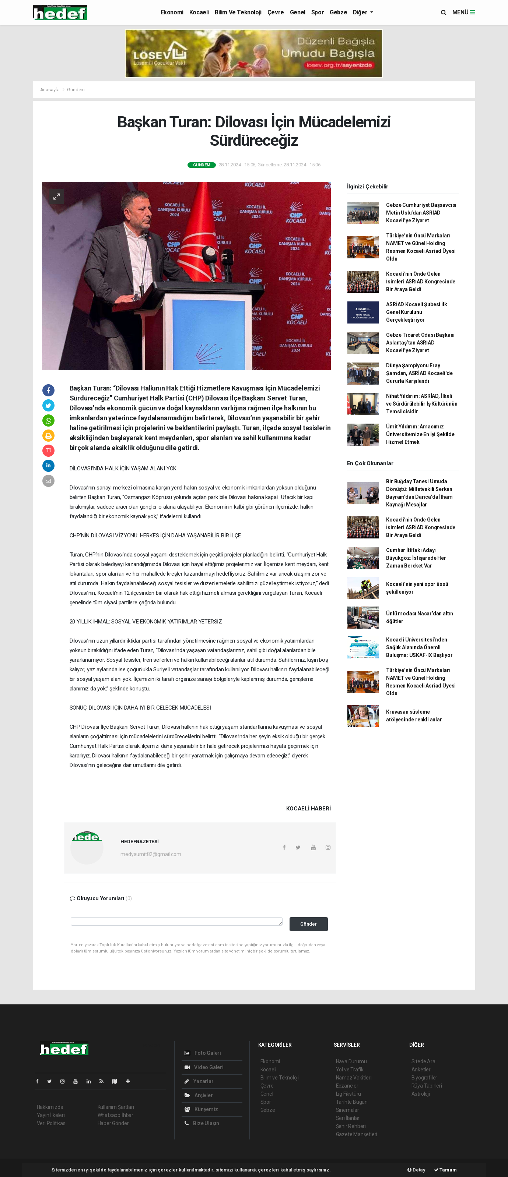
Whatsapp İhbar (115, 1115)
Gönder (308, 924)
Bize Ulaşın (202, 1123)
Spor (317, 12)
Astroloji (420, 1094)
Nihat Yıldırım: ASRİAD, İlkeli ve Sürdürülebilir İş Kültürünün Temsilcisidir (421, 403)
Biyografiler (424, 1078)
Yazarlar (199, 1081)
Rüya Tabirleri (426, 1086)
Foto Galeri (203, 1053)
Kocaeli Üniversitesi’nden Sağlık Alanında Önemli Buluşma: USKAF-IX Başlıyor (419, 647)
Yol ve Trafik (350, 1069)
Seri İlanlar (348, 1118)
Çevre (275, 12)
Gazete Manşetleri (357, 1134)
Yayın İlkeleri (51, 1115)
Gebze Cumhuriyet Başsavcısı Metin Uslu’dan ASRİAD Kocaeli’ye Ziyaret (421, 212)
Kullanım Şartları (116, 1107)
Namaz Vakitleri (354, 1078)
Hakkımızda (50, 1107)
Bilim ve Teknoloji (238, 12)
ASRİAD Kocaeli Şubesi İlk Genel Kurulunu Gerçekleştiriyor (416, 312)
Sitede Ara (423, 1061)
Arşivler (199, 1095)
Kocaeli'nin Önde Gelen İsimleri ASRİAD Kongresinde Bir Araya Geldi (420, 281)
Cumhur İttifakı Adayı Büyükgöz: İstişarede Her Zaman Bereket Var (416, 558)
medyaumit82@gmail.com (150, 854)
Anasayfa (50, 89)
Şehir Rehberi (351, 1126)
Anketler (421, 1069)
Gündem (76, 89)
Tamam (445, 1170)
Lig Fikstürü (348, 1094)
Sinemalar (347, 1110)
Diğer (361, 12)
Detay (416, 1170)
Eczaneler (347, 1086)
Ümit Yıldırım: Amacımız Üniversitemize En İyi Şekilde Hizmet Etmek (420, 434)
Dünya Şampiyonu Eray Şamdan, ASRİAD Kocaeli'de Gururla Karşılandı (419, 373)
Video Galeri (204, 1067)
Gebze (338, 12)
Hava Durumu (351, 1061)
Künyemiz (201, 1109)
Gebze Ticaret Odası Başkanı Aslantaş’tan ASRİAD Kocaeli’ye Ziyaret (420, 342)
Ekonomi (172, 12)
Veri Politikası (52, 1123)
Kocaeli (199, 12)
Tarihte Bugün (352, 1102)
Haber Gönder (113, 1123)
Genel (297, 12)
